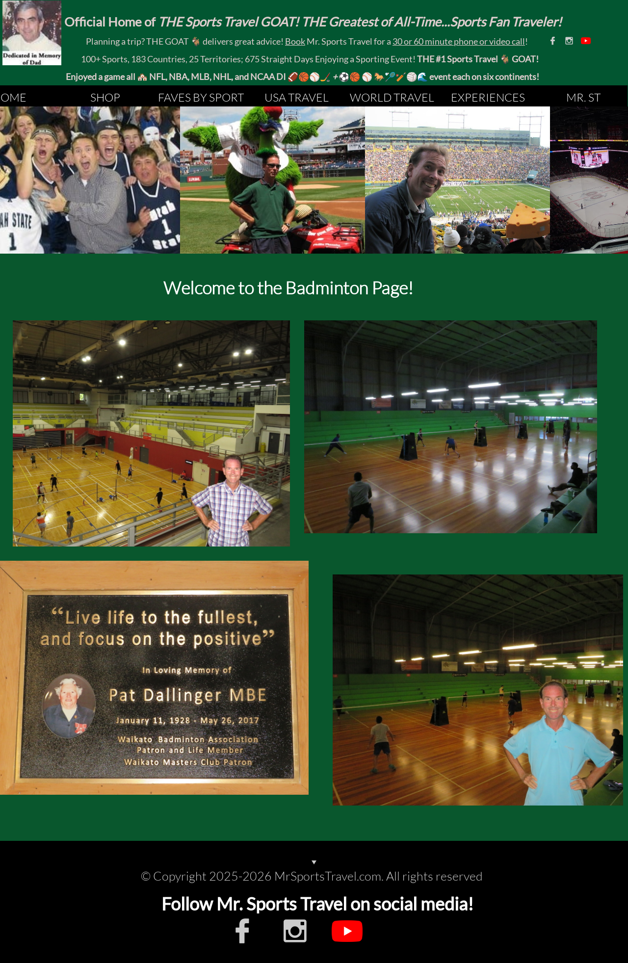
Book (295, 41)
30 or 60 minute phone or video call (458, 41)
